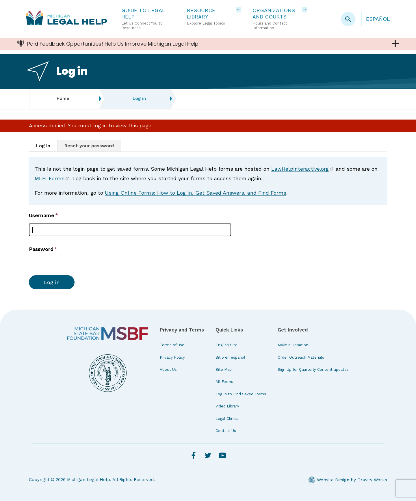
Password (41, 249)
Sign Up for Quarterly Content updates (313, 369)
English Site (226, 345)
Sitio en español (230, 357)
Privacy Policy (172, 357)
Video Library (227, 406)
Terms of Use (172, 345)
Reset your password (89, 145)
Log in (43, 145)
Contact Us (226, 431)
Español (378, 19)
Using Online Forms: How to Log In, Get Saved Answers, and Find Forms (195, 193)
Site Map (224, 369)
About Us (168, 369)
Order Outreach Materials (301, 357)
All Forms (224, 381)
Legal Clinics (227, 418)
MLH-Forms (52, 178)
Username (41, 215)
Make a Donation (293, 345)
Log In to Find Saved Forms (241, 394)
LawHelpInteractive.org (302, 169)
